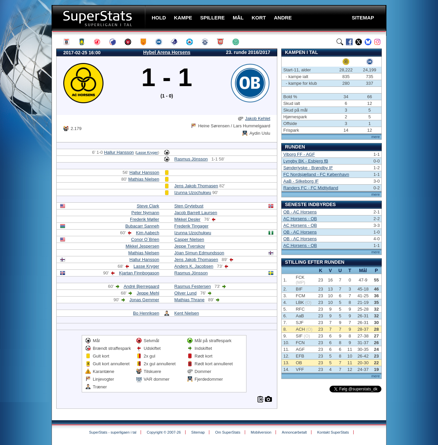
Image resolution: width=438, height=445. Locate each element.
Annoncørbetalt (294, 432)
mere (375, 137)
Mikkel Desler (187, 219)
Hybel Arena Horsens (166, 52)
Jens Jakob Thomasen (196, 185)
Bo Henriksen (146, 313)
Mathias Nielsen (143, 179)
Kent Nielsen (186, 313)
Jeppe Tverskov (189, 246)
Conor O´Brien (145, 239)
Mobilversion (261, 432)
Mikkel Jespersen (142, 246)
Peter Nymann (145, 212)
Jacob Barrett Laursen (195, 212)
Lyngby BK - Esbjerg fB (305, 161)
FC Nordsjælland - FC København (316, 174)
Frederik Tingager (191, 226)
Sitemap (198, 432)
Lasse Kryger (147, 152)
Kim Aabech (147, 232)
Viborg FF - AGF (299, 154)
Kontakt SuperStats (333, 432)
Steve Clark (148, 205)
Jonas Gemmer (144, 299)
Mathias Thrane (189, 299)
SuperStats (99, 18)
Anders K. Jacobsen (193, 266)
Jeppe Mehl (148, 293)
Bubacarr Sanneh (142, 226)
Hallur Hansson (119, 152)
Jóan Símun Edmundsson (199, 252)
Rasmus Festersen (192, 286)
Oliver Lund (185, 293)
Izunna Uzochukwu (192, 192)
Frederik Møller (144, 219)
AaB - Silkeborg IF (301, 181)
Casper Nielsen (189, 239)
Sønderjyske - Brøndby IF (308, 167)
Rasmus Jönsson (191, 159)
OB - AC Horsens (300, 211)
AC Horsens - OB (300, 218)
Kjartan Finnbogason (139, 272)
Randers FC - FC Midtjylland (310, 187)
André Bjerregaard (141, 286)
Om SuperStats (227, 432)
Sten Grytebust (189, 205)
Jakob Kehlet (257, 118)
